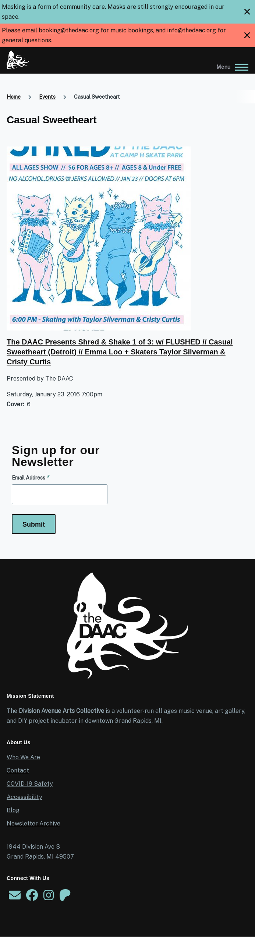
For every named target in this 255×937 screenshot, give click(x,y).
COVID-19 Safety (30, 783)
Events (47, 97)
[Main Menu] (230, 67)
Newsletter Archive (33, 823)
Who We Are (23, 757)
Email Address (28, 478)
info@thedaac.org (191, 30)
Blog (13, 810)
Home (14, 97)
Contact (18, 770)
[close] (247, 12)
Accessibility (24, 796)
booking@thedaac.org (69, 30)
